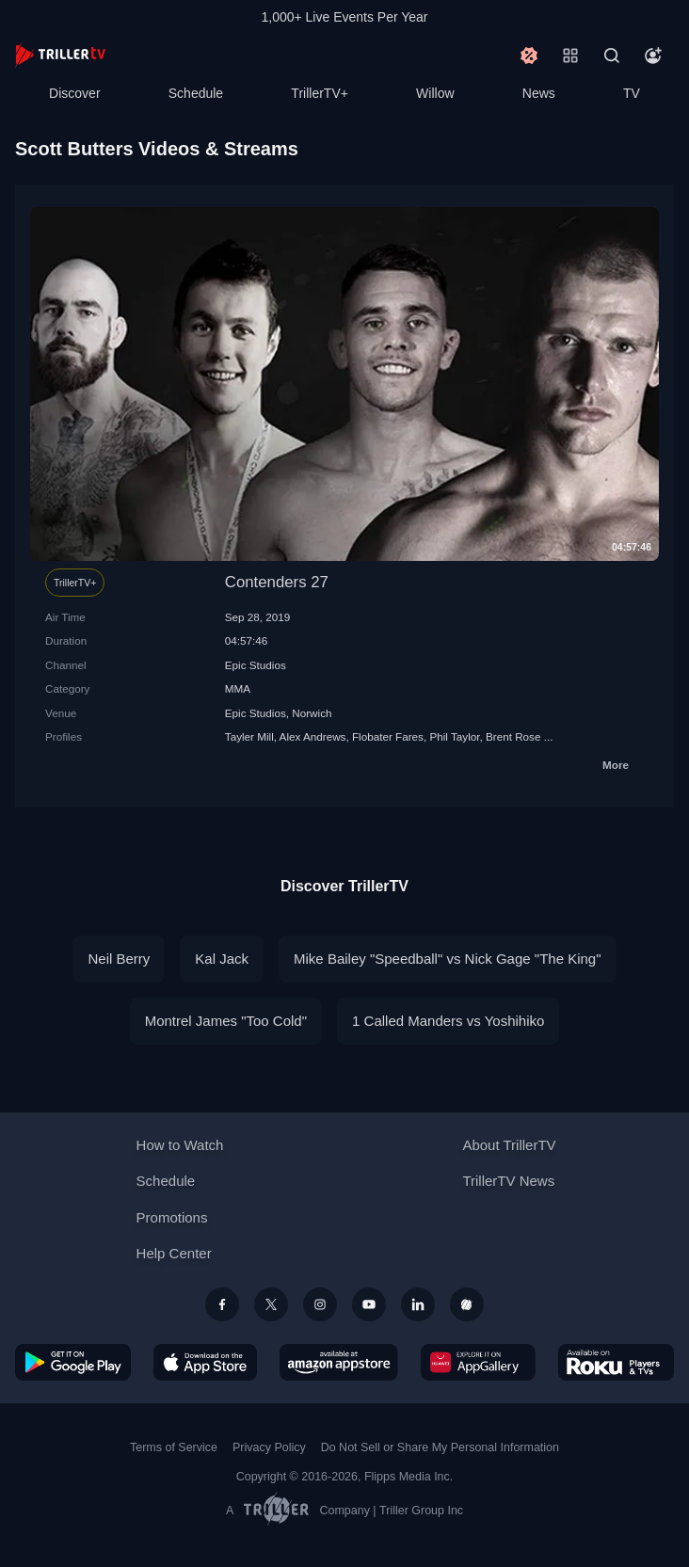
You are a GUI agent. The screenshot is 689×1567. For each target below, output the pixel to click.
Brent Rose (513, 736)
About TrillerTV (508, 1145)
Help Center (174, 1253)
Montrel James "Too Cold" (226, 1021)
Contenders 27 (276, 582)
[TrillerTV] (60, 55)
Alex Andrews (313, 736)
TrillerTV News (508, 1181)
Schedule (195, 93)
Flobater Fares (388, 736)
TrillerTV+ (319, 93)
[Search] (612, 55)
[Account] (653, 55)
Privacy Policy (269, 1447)
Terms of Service (173, 1447)
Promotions (172, 1217)
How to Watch (180, 1145)
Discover (74, 93)
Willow (435, 93)
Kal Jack (221, 959)
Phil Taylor (454, 736)
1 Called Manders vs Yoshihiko (448, 1021)
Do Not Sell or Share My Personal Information (440, 1447)
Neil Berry (119, 959)
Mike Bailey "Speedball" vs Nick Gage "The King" (447, 959)
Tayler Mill (249, 736)
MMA (237, 688)
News (538, 93)
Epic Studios (255, 665)
